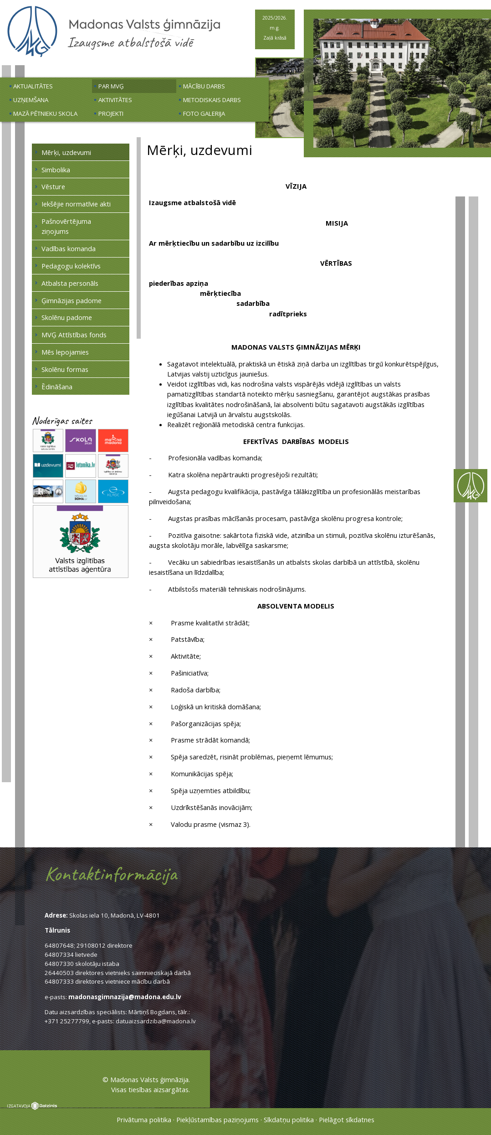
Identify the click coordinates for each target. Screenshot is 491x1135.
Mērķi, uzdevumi (66, 152)
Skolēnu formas (64, 369)
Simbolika (55, 169)
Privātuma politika (144, 1119)
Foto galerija (204, 113)
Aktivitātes (115, 100)
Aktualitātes (33, 86)
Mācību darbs (204, 86)
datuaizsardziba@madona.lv (156, 1021)
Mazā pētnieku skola (45, 113)
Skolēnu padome (66, 317)
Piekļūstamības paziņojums (217, 1119)
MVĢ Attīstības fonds (74, 334)
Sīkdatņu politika (289, 1119)
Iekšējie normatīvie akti (76, 203)
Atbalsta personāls (69, 283)
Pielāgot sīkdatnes (346, 1119)
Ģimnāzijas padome (71, 300)
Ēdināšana (56, 386)
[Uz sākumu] (114, 55)
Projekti (110, 113)
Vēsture (53, 186)
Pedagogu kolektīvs (71, 265)
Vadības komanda (68, 248)
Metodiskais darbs (212, 100)
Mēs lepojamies (65, 351)
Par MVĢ (111, 86)
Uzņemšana (30, 100)
